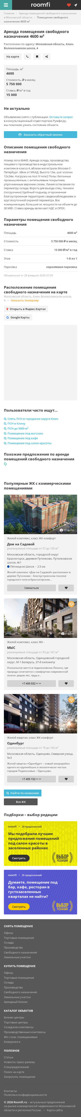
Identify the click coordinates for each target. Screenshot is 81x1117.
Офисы (8, 933)
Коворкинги (12, 1042)
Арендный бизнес (16, 1002)
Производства (13, 947)
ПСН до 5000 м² (16, 428)
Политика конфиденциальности (25, 1095)
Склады (9, 942)
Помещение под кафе (21, 438)
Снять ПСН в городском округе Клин (31, 419)
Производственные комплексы (25, 1032)
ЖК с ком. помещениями (20, 1037)
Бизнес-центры (14, 1017)
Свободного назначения (20, 952)
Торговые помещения (19, 938)
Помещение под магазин (23, 433)
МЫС (11, 647)
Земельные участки (17, 957)
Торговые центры (16, 1022)
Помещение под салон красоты (28, 443)
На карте (12, 56)
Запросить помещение (19, 1077)
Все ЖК (21, 802)
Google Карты (18, 317)
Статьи (8, 1057)
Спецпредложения (16, 1067)
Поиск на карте (14, 1072)
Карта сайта (55, 1110)
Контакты (10, 1091)
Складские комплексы (18, 1027)
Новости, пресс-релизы (19, 1062)
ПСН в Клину (14, 423)
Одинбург (15, 743)
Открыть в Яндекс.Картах (26, 309)
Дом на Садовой (21, 544)
